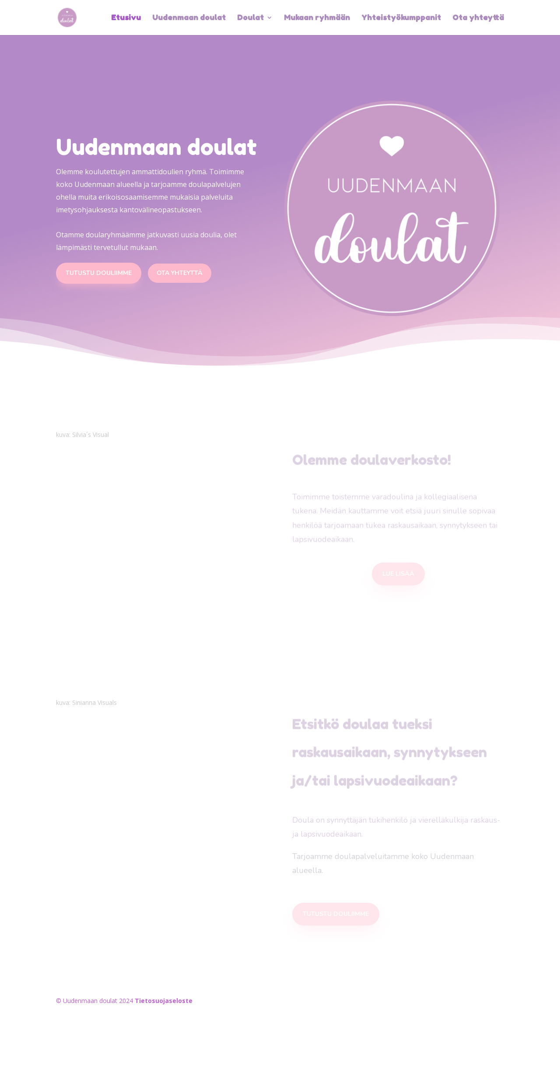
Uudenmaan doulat (189, 18)
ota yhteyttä (180, 273)
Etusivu (126, 18)
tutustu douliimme (336, 914)
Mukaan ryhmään (317, 18)
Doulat (250, 18)
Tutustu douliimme (99, 273)
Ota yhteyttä (478, 18)
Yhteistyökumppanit (401, 18)
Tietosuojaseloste (163, 1000)
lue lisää (398, 574)
